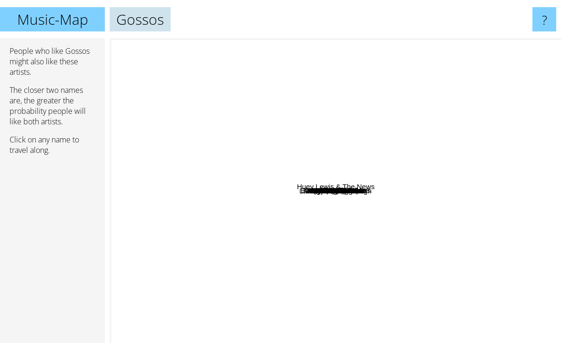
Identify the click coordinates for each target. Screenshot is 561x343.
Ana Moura (385, 267)
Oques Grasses (394, 118)
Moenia (383, 218)
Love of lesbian (146, 73)
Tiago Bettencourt (205, 212)
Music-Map (52, 19)
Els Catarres (373, 159)
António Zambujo (210, 173)
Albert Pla (387, 314)
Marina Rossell (139, 189)
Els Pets (380, 182)
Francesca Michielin (200, 260)
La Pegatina (376, 95)
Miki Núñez (291, 69)
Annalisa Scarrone (403, 291)
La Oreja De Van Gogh (414, 337)
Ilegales (530, 191)
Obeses (259, 260)
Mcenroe (187, 246)
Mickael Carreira (328, 248)
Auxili (261, 195)
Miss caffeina (490, 212)
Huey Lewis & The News (508, 67)
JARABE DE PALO (524, 131)
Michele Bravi (296, 113)
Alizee (275, 326)
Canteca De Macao (324, 67)
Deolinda (417, 218)
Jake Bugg (496, 301)
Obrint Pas (403, 130)
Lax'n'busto (335, 219)
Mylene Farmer (382, 56)
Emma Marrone (429, 306)
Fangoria (297, 300)
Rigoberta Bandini (201, 141)
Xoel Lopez (131, 177)
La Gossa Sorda (410, 205)
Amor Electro (253, 216)
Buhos (237, 220)
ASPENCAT (333, 127)
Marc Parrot (292, 131)
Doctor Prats (298, 223)
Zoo (271, 117)
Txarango (353, 150)
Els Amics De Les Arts (370, 189)
